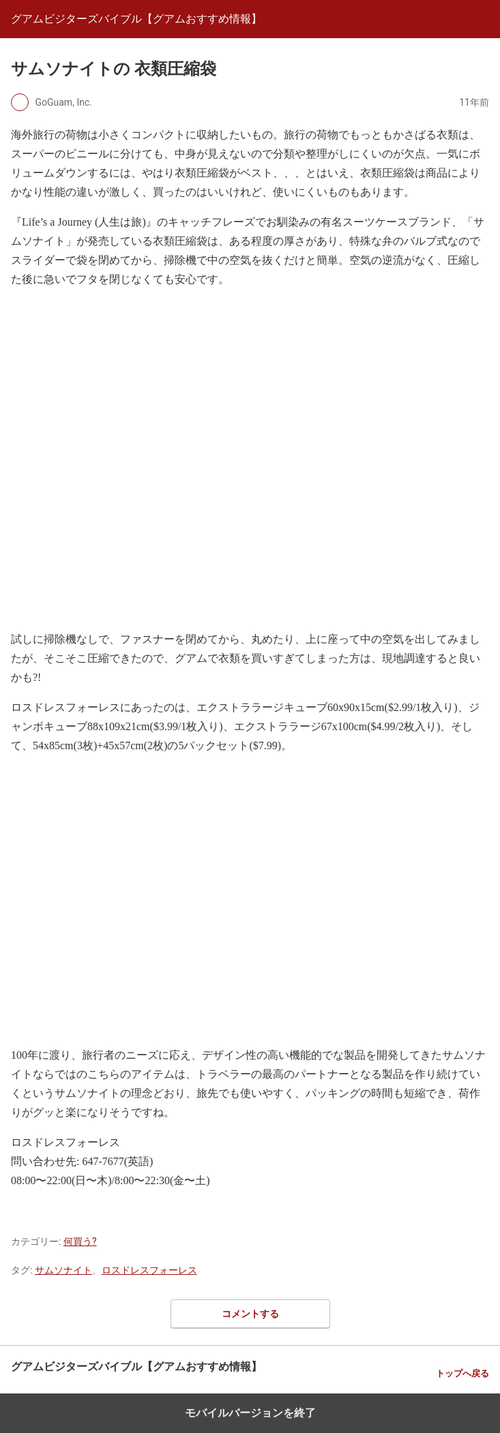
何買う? (80, 1241)
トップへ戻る (462, 1373)
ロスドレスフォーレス (149, 1270)
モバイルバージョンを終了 (250, 1412)
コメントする (250, 1313)
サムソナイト (63, 1270)
